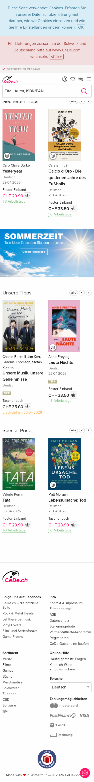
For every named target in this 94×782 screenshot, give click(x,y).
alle (73, 101)
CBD (6, 699)
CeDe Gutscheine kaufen (69, 644)
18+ (5, 711)
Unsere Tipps (17, 293)
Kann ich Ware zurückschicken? (62, 667)
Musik (7, 659)
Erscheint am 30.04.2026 (22, 412)
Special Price (17, 431)
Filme (7, 665)
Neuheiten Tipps (20, 102)
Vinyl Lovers (12, 625)
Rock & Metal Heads (18, 613)
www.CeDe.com (66, 50)
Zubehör (9, 694)
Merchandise (13, 682)
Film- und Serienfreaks (20, 631)
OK (81, 27)
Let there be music (17, 619)
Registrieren (59, 638)
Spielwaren (11, 688)
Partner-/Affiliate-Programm (70, 632)
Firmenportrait (60, 609)
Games (8, 670)
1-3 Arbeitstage (14, 201)
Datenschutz (59, 620)
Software (9, 705)
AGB (53, 614)
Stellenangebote (62, 626)
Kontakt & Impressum (66, 603)
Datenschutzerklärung (51, 14)
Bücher (8, 676)
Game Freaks (13, 637)
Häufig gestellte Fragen (68, 659)
